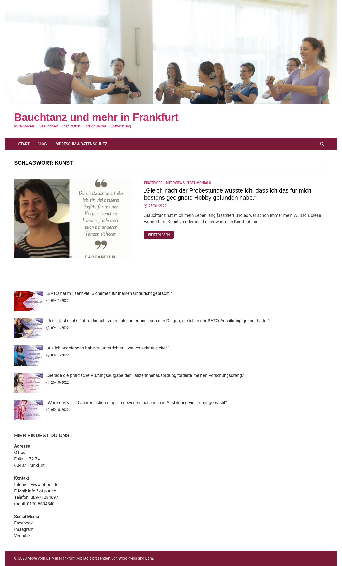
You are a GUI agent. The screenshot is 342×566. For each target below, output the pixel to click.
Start (24, 144)
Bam (149, 558)
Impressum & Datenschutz (80, 144)
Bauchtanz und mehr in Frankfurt (96, 117)
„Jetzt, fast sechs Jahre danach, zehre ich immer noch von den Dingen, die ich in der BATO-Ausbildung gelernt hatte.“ (157, 320)
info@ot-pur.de (42, 490)
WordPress (128, 558)
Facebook (23, 522)
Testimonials (199, 183)
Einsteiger (153, 183)
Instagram (23, 529)
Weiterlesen (159, 235)
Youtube (22, 535)
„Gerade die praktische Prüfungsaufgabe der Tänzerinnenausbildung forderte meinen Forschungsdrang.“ (145, 375)
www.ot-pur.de (44, 484)
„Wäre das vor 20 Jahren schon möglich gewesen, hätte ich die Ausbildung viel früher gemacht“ (136, 402)
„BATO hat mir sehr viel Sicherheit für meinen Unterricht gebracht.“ (109, 293)
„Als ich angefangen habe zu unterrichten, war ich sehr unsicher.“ (107, 348)
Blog (42, 144)
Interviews (175, 183)
